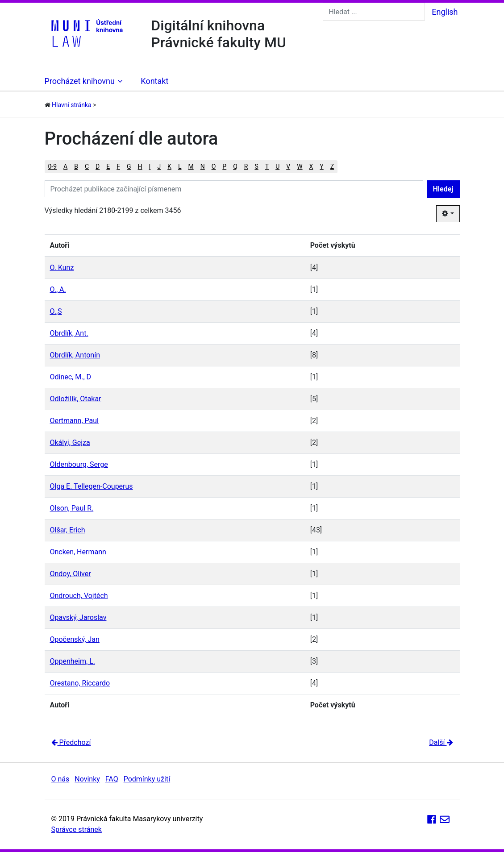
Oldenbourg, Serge (79, 464)
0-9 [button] (52, 166)
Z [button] (332, 166)
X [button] (311, 166)
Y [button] (321, 166)
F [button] (118, 166)
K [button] (169, 166)
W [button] (299, 166)
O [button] (214, 166)
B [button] (76, 166)
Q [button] (235, 166)
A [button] (65, 166)
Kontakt (154, 81)
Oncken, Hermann (78, 552)
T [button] (267, 166)
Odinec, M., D (71, 377)
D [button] (98, 166)
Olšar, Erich (67, 530)
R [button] (246, 166)
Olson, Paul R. (72, 508)
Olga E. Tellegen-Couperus (91, 486)
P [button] (224, 166)
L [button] (180, 166)
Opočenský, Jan (75, 639)
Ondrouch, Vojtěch (79, 595)
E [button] (108, 166)
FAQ (111, 779)
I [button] (150, 166)
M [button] (190, 166)
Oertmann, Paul (74, 420)
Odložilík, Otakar (75, 399)
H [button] (140, 166)
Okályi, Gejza (70, 442)
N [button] (202, 166)
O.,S (56, 311)
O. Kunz (62, 267)
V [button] (288, 166)
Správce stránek (76, 829)
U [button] (277, 166)
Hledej (443, 189)
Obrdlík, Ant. (69, 333)
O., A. (58, 289)
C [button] (87, 166)
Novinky (87, 779)
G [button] (129, 166)
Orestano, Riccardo (80, 683)
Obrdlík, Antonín (75, 355)
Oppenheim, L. (72, 661)
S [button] (256, 166)
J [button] (159, 166)
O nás (60, 779)
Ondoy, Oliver (70, 573)
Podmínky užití (147, 779)
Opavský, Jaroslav (78, 617)
